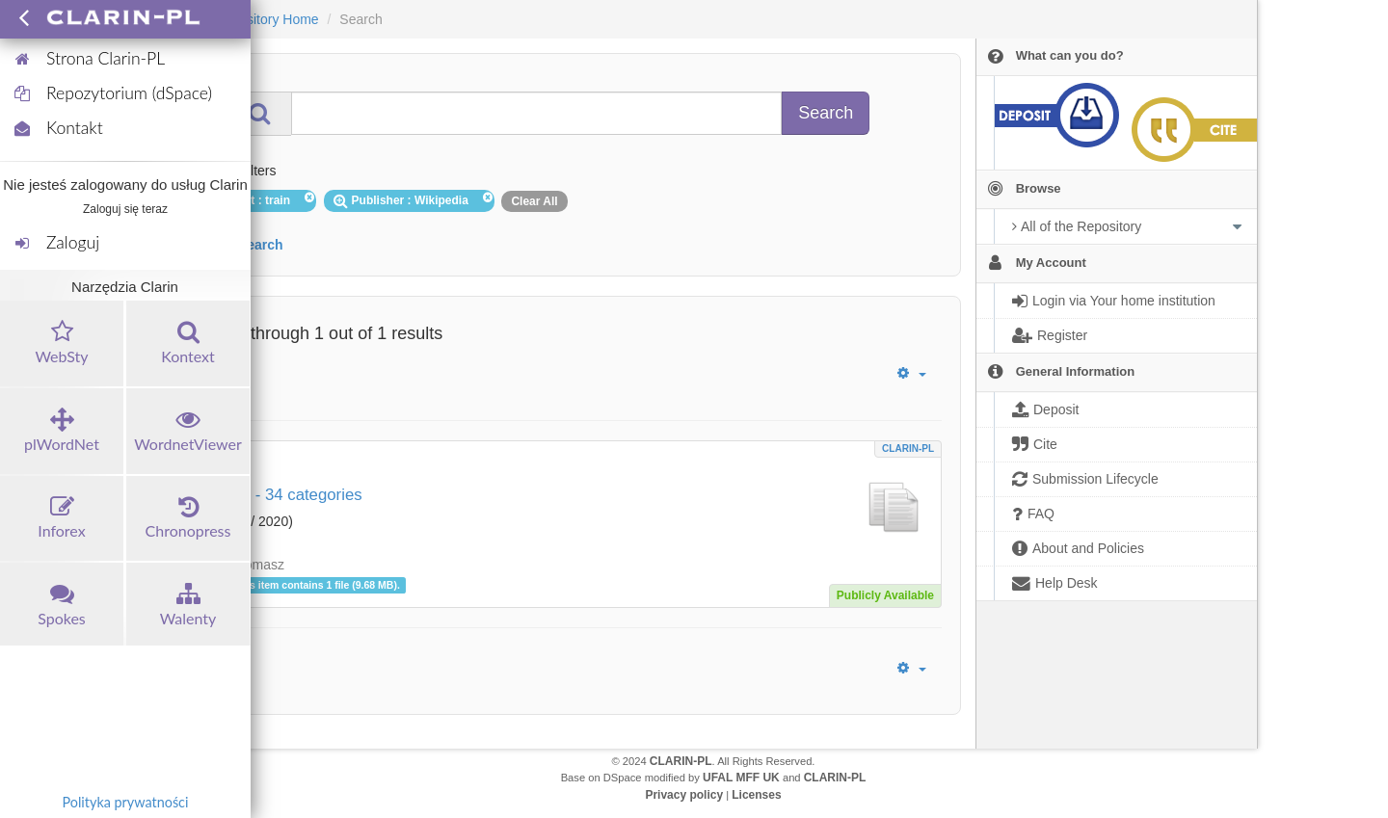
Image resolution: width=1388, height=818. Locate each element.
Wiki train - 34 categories (273, 495)
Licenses (756, 795)
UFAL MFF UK (741, 777)
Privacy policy (684, 795)
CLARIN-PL (908, 448)
